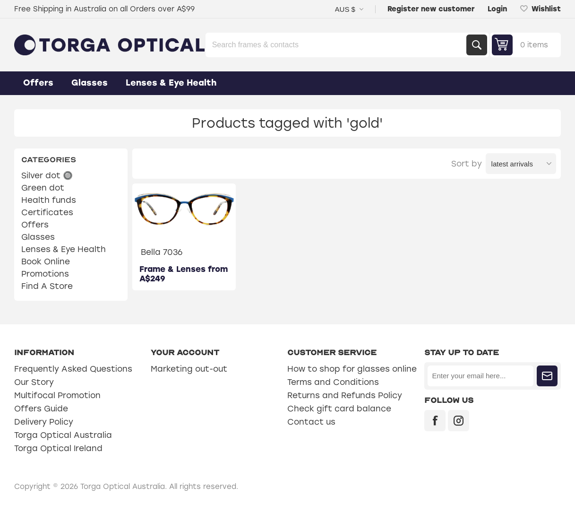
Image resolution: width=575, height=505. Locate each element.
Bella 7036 (161, 252)
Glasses (38, 237)
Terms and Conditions (333, 382)
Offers (35, 224)
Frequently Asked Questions (73, 369)
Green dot (42, 187)
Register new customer (430, 9)
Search (476, 45)
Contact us (311, 422)
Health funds (48, 200)
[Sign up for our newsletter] (480, 376)
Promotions (45, 274)
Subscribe (547, 376)
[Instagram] (458, 420)
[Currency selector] (349, 9)
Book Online (45, 261)
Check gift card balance (339, 408)
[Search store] (336, 45)
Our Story (34, 382)
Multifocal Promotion (57, 395)
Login (497, 9)
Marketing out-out (189, 369)
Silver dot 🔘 (47, 175)
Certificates (47, 212)
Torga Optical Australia (63, 435)
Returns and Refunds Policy (344, 395)
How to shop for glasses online (352, 369)
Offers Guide (41, 408)
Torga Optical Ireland (58, 448)
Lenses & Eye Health (63, 249)
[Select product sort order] (521, 163)
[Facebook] (435, 420)
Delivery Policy (43, 422)
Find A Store (47, 286)
